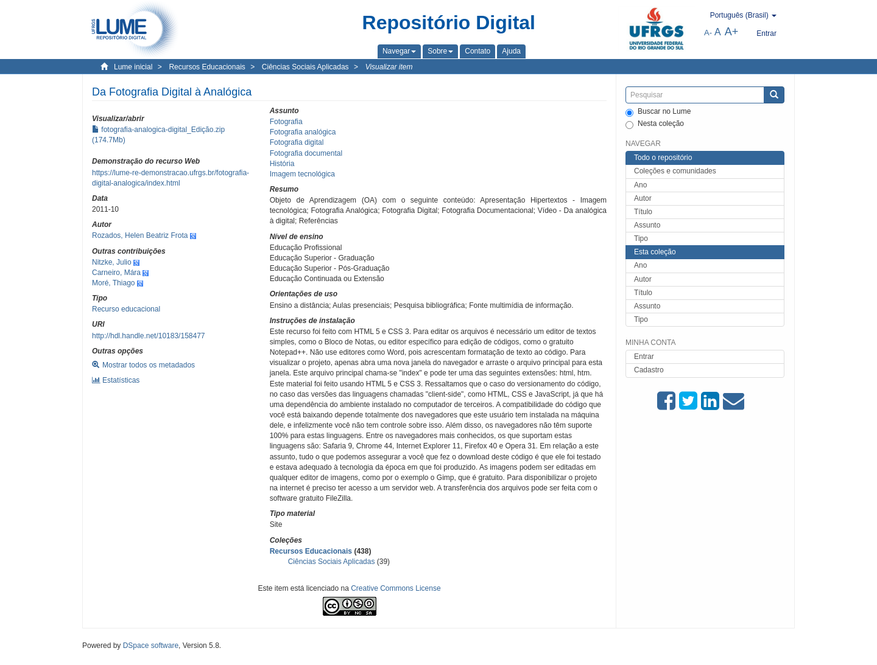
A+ (732, 32)
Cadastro (649, 370)
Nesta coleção (654, 124)
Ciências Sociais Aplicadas (305, 67)
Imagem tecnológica (302, 174)
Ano (640, 185)
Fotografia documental (306, 153)
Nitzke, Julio (112, 262)
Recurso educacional (126, 309)
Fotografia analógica (303, 132)
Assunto (647, 225)
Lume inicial (133, 67)
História (282, 163)
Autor (643, 198)
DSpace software (150, 645)
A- (708, 32)
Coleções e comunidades (675, 171)
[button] (399, 51)
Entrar (644, 356)
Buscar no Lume (658, 112)
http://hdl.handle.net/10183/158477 (148, 336)
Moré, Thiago (113, 283)
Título (643, 211)
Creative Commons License (395, 588)
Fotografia (286, 121)
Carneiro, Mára (116, 272)
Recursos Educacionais (207, 67)
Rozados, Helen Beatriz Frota (140, 235)
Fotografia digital (297, 142)
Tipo (641, 238)
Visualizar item (389, 67)
